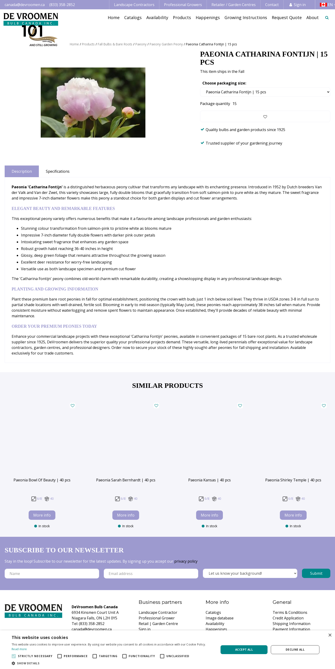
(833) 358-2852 (62, 4)
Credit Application (288, 618)
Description (22, 171)
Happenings (216, 629)
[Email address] (151, 573)
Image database (220, 618)
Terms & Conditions (290, 612)
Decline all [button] (295, 650)
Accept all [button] (244, 650)
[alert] (167, 649)
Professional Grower (157, 618)
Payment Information (291, 629)
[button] (112, 663)
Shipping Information (291, 623)
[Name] (52, 573)
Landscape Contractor (158, 612)
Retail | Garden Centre (158, 623)
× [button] (330, 635)
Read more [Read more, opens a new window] (19, 649)
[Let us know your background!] (250, 573)
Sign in (300, 4)
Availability (215, 623)
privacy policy (186, 561)
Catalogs (213, 612)
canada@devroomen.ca (25, 4)
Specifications (58, 171)
